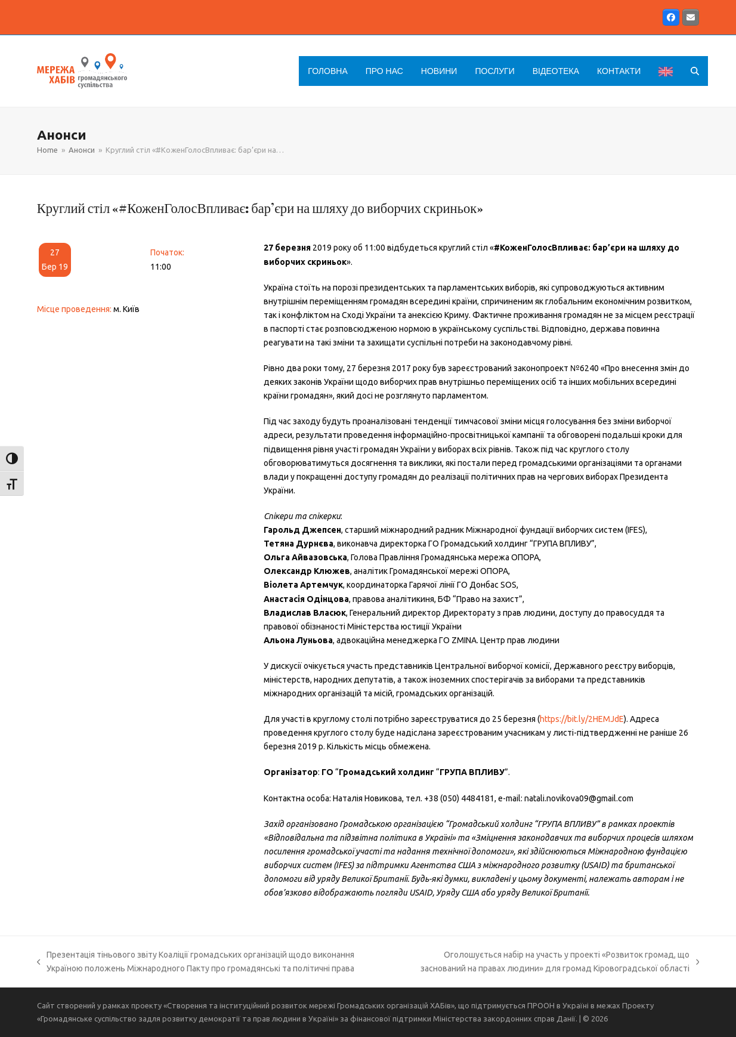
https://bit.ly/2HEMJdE (582, 719)
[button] (695, 71)
